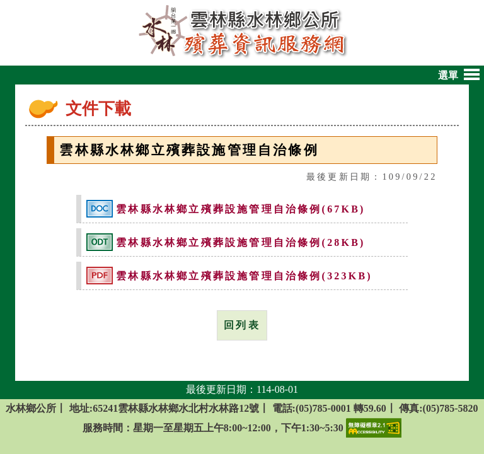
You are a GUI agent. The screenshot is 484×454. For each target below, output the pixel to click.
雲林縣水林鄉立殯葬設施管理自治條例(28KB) (240, 243)
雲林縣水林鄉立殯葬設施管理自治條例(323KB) (244, 276)
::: (57, 111)
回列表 (242, 325)
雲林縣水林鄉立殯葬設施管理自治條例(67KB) (240, 209)
